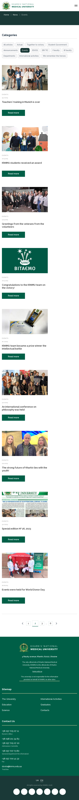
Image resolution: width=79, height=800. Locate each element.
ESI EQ (35, 50)
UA (37, 780)
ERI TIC (45, 50)
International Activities (51, 699)
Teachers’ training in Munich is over (21, 102)
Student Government (57, 45)
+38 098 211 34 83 (10, 739)
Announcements (11, 50)
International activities (29, 56)
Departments (9, 56)
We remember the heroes (54, 56)
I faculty (56, 50)
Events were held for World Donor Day (23, 589)
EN (41, 780)
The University (9, 699)
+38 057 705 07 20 (10, 743)
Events (25, 50)
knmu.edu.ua (37, 671)
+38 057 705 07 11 (10, 731)
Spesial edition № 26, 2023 (16, 528)
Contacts (45, 710)
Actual (20, 45)
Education (7, 704)
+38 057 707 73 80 (10, 751)
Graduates (46, 704)
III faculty (68, 50)
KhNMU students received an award (22, 163)
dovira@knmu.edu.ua (12, 766)
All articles (8, 45)
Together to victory (35, 45)
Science (6, 710)
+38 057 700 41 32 (10, 758)
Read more (13, 113)
